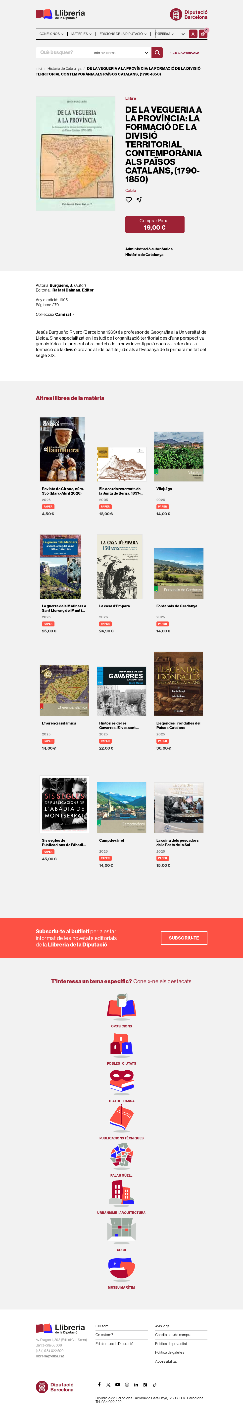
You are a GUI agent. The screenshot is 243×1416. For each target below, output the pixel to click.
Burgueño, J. (61, 285)
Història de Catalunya (144, 255)
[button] (203, 34)
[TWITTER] (109, 1385)
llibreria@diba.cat (50, 1356)
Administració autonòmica (149, 249)
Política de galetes (170, 1352)
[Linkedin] (136, 1385)
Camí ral (63, 314)
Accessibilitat (166, 1361)
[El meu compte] (193, 34)
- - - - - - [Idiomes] (171, 34)
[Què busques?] (63, 52)
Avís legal (163, 1326)
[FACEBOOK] (99, 1385)
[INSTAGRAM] (127, 1385)
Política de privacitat (171, 1343)
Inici (39, 68)
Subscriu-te (184, 938)
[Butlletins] (145, 1385)
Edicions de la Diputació (115, 1343)
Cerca (184, 52)
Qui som (102, 1326)
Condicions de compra (173, 1334)
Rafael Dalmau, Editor (73, 290)
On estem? (104, 1334)
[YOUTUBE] (118, 1385)
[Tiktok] (155, 1385)
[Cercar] (157, 52)
